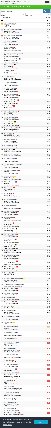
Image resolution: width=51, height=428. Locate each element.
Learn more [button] (7, 425)
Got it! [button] (41, 422)
